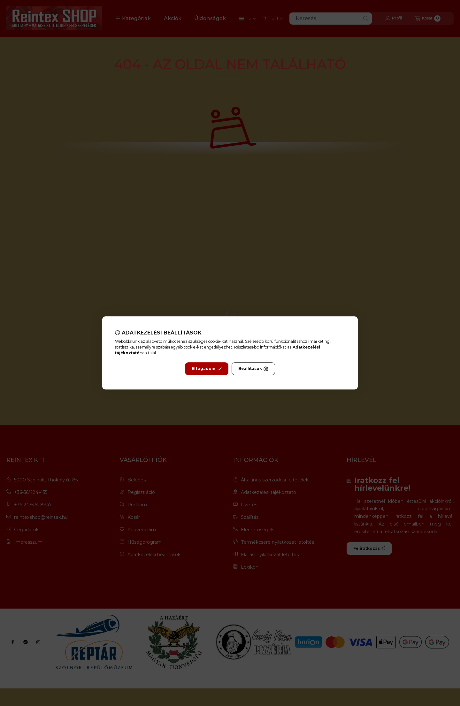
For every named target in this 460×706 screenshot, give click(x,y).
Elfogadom (207, 369)
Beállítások (253, 369)
